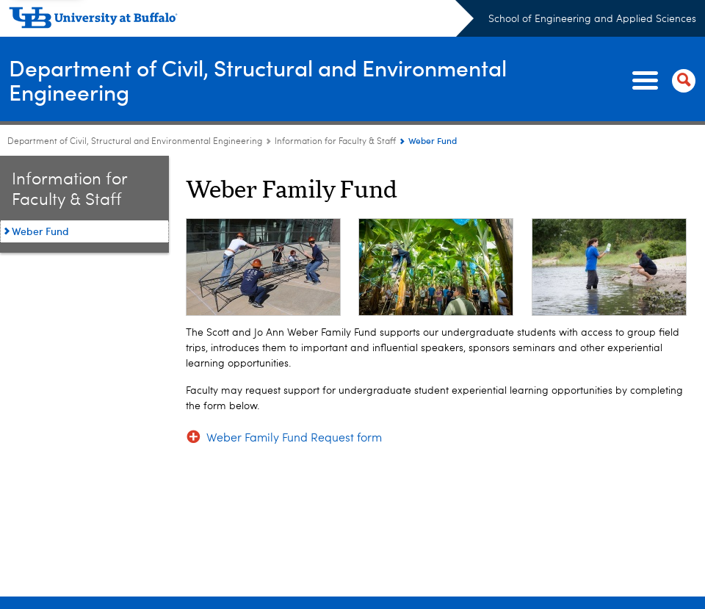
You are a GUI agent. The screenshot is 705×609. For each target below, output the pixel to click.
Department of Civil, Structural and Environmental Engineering (258, 79)
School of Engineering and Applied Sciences (592, 19)
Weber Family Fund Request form (294, 438)
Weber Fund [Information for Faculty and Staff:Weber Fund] (40, 231)
